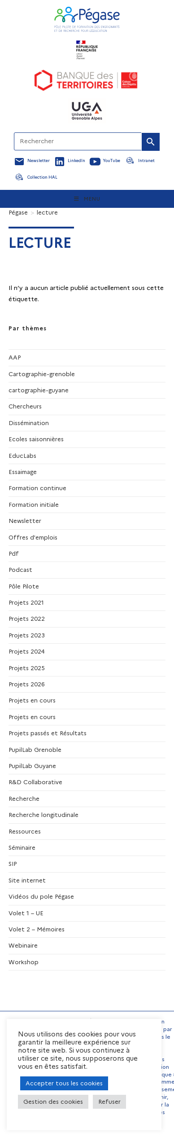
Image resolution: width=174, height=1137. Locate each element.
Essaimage (23, 471)
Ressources (25, 831)
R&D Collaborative (35, 782)
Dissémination (29, 422)
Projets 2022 (27, 618)
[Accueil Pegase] (87, 19)
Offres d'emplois (33, 537)
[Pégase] (18, 212)
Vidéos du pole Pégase (41, 896)
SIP (13, 863)
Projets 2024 (27, 651)
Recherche (24, 798)
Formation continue (37, 488)
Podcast (20, 569)
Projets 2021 (26, 602)
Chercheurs (25, 406)
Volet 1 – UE (26, 913)
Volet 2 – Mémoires (37, 929)
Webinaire (23, 945)
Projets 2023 (27, 635)
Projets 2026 (27, 684)
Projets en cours (32, 700)
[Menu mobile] (87, 199)
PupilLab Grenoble (35, 749)
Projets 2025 (27, 668)
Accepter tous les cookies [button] (64, 1083)
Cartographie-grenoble (42, 374)
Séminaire (22, 847)
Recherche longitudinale (43, 814)
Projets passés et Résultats (48, 733)
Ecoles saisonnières (36, 439)
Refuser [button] (109, 1101)
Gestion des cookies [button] (53, 1101)
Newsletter (25, 520)
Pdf (14, 553)
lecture (47, 212)
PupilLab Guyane (32, 765)
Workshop (24, 962)
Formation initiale (34, 504)
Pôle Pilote (24, 586)
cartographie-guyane (39, 390)
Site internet (27, 880)
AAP (15, 357)
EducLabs (22, 455)
